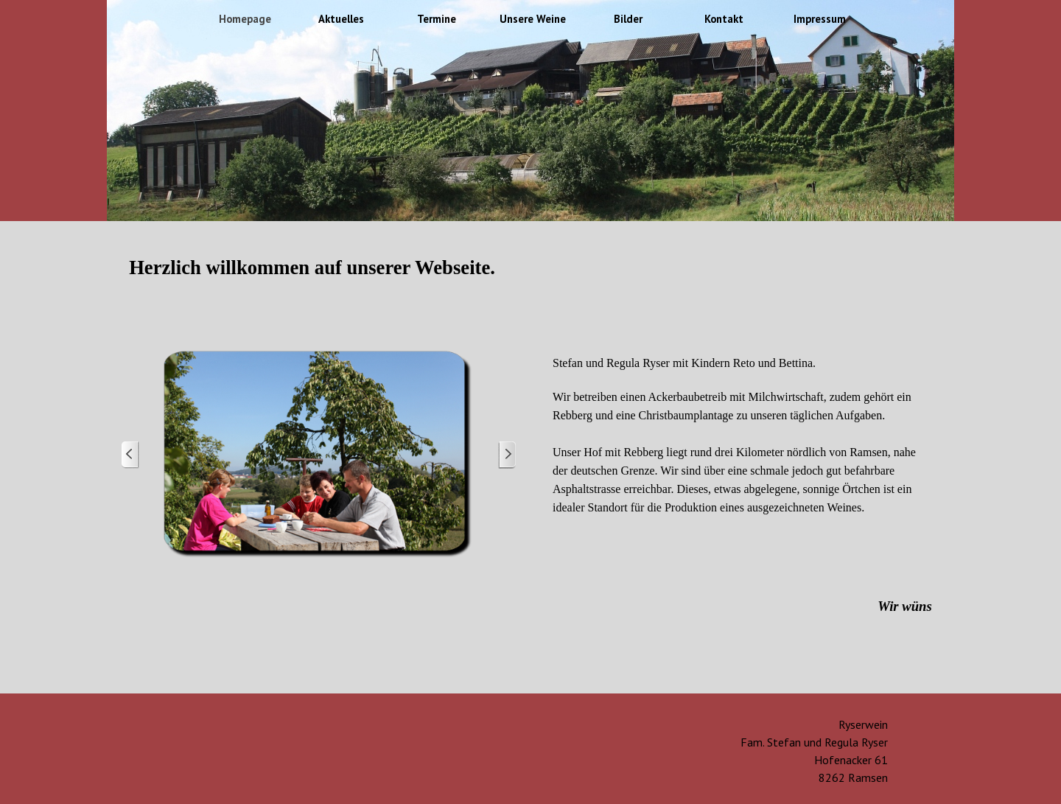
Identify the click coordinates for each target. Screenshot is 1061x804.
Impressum (820, 19)
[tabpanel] (530, 283)
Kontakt (723, 19)
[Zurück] (130, 455)
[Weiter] (507, 455)
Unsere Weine (533, 19)
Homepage (245, 19)
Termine (436, 19)
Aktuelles (341, 19)
